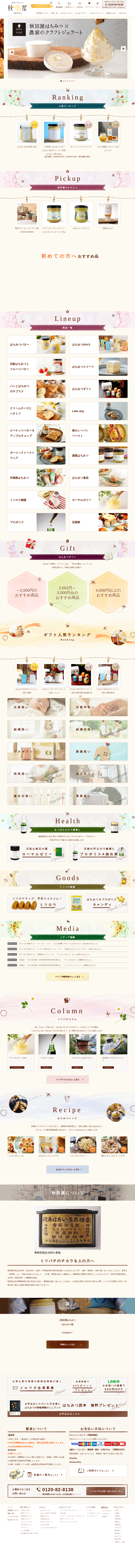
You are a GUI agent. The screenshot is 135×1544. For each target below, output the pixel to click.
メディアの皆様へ (67, 1534)
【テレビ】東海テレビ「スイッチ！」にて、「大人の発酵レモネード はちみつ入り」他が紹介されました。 (54, 929)
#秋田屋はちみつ (67, 1306)
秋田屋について (42, 13)
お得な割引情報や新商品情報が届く (39, 1371)
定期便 (76, 507)
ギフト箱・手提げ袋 (121, 1530)
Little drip (78, 396)
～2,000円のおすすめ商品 (27, 578)
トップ (10, 1493)
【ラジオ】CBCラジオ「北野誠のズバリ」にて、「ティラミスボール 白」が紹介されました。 (49, 940)
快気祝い (21, 759)
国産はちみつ (111, 13)
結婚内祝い (85, 714)
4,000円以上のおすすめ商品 (108, 578)
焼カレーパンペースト (80, 419)
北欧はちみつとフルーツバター (19, 352)
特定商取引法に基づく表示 (29, 1519)
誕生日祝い (23, 781)
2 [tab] (63, 81)
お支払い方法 (25, 1496)
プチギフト (24, 737)
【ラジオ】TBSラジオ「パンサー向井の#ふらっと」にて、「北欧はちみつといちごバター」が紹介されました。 (55, 934)
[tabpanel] (68, 49)
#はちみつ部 (67, 1310)
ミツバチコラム (13, 1502)
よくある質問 (25, 1516)
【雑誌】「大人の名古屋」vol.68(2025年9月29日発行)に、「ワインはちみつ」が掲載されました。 (50, 945)
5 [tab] (69, 81)
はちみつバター (67, 13)
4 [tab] (67, 81)
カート (97, 7)
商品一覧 (54, 13)
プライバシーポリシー (44, 1534)
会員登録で (82, 1372)
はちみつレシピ (13, 1505)
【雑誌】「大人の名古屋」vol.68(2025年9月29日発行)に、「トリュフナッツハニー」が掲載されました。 (53, 951)
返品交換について (26, 1501)
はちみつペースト (65, 1493)
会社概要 (32, 1534)
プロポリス (17, 507)
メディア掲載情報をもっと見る (67, 962)
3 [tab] (65, 81)
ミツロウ (90, 1496)
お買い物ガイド (25, 1493)
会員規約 (57, 1534)
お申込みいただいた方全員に (76, 1394)
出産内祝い (85, 692)
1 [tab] (61, 81)
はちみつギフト (81, 13)
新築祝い (84, 737)
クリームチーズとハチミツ (21, 396)
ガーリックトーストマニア (22, 441)
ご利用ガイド (69, 7)
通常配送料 (12, 1436)
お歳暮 (117, 1499)
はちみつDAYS (81, 330)
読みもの (122, 13)
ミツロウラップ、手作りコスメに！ (39, 888)
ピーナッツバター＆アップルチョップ (22, 419)
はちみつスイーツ (97, 13)
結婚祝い (21, 714)
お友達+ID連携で (114, 1373)
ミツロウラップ (92, 1501)
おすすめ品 (70, 259)
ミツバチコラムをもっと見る (67, 1065)
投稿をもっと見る (67, 1330)
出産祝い (21, 692)
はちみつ (42, 1493)
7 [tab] (74, 81)
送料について (25, 1499)
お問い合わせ (79, 1534)
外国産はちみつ (19, 463)
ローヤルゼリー (81, 485)
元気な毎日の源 (44, 838)
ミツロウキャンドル (93, 1499)
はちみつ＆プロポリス (107, 888)
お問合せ (79, 7)
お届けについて (26, 1504)
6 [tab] (71, 81)
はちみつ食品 (80, 463)
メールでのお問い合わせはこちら (106, 1477)
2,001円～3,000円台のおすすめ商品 (67, 578)
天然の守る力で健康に (104, 838)
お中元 (117, 1496)
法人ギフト (86, 759)
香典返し (84, 781)
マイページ (89, 7)
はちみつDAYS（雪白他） (48, 1499)
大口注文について (26, 1510)
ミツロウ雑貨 (18, 485)
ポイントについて (26, 1507)
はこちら (46, 1460)
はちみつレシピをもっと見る (67, 1155)
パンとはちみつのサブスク (19, 374)
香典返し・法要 (120, 1527)
